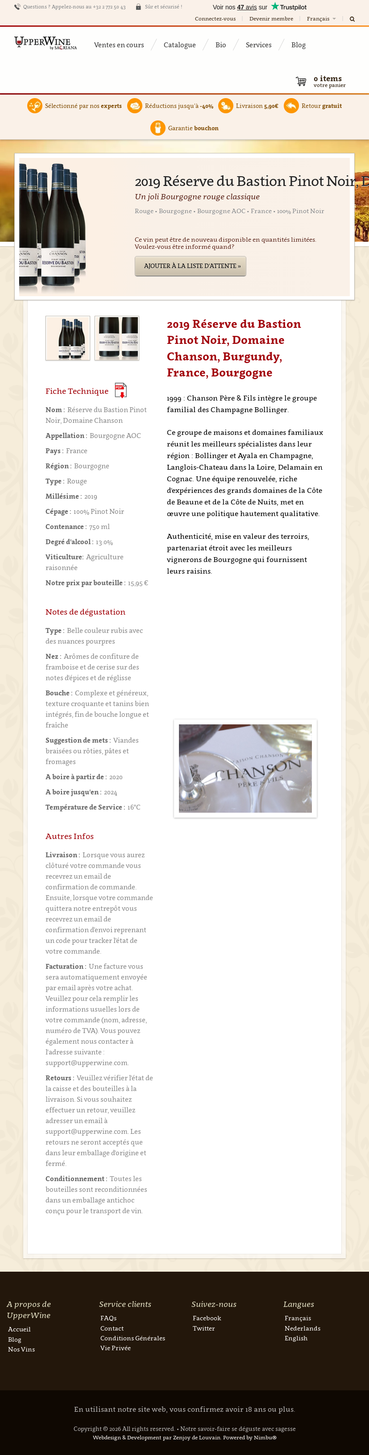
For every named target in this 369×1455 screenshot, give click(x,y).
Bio (221, 45)
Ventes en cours (119, 45)
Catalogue (180, 45)
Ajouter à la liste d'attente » (192, 265)
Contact (112, 1328)
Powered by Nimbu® (250, 1437)
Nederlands (302, 1328)
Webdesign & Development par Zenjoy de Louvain (156, 1437)
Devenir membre (271, 18)
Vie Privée (115, 1348)
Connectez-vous (215, 18)
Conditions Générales (132, 1338)
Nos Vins (21, 1349)
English (296, 1338)
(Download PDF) (121, 390)
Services (259, 45)
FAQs (108, 1318)
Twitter (204, 1328)
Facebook (207, 1318)
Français (322, 18)
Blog (298, 45)
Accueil (19, 1329)
